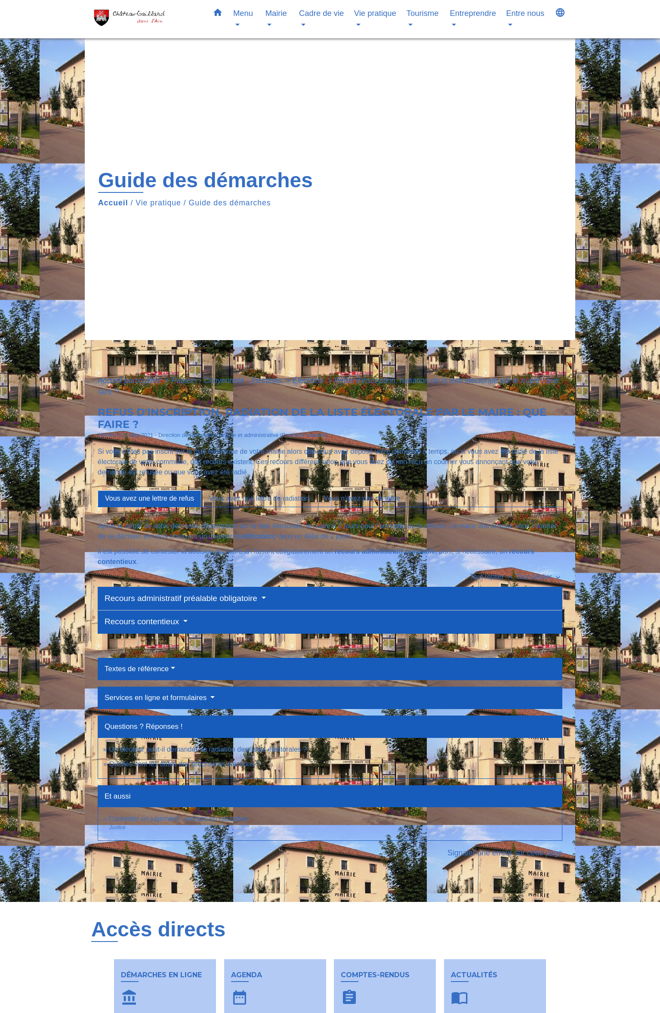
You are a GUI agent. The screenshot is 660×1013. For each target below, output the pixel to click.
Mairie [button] (276, 13)
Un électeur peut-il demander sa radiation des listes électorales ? (208, 749)
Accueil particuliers (130, 380)
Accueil (113, 202)
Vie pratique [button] (375, 13)
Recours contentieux (143, 621)
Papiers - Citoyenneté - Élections (228, 380)
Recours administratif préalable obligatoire (182, 598)
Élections (309, 380)
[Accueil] (145, 19)
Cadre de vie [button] (321, 13)
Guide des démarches (230, 202)
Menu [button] (243, 13)
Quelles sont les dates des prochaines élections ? (184, 764)
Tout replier (493, 576)
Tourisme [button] (423, 13)
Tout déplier (539, 576)
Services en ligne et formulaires (157, 698)
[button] (218, 14)
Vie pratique (158, 202)
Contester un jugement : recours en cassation (178, 818)
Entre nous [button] (525, 13)
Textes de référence (137, 669)
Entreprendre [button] (473, 13)
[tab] (149, 498)
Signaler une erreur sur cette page (504, 853)
